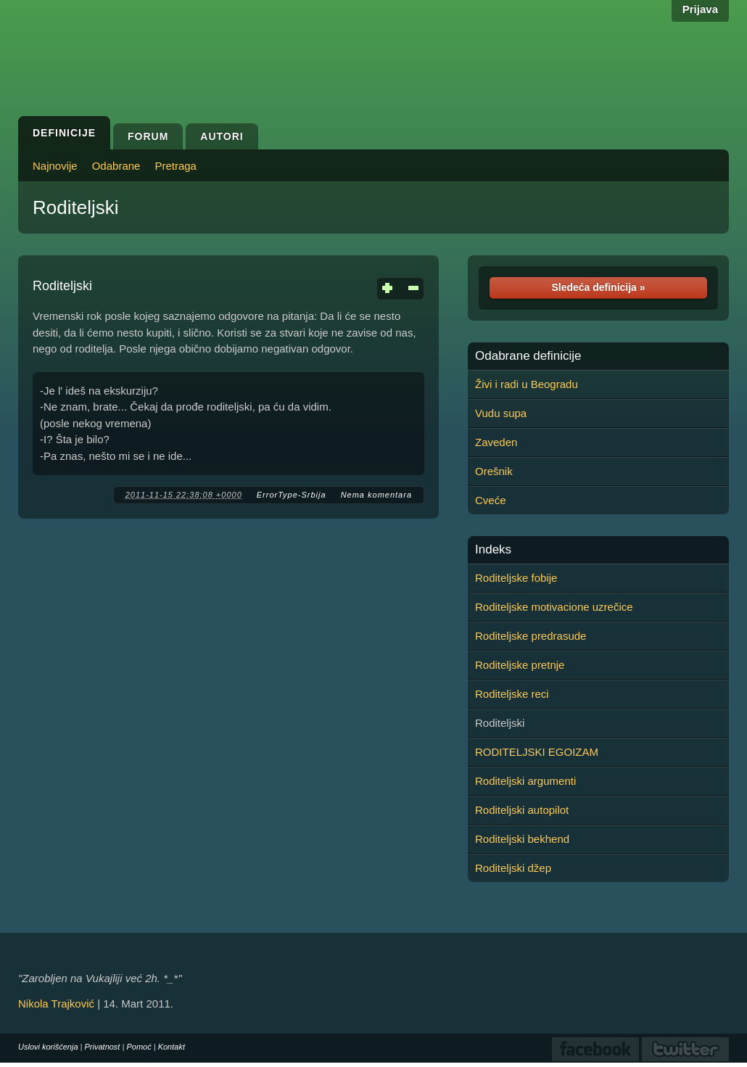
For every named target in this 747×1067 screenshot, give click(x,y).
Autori (221, 136)
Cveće (490, 500)
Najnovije (55, 166)
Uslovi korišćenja (48, 1046)
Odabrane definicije (528, 356)
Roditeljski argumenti (525, 781)
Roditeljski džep (513, 868)
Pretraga (175, 166)
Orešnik (494, 471)
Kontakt (171, 1046)
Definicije (64, 133)
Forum (148, 136)
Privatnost (102, 1046)
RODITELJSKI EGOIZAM (536, 752)
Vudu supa (501, 413)
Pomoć (138, 1046)
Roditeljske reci (512, 694)
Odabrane (116, 166)
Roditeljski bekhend (522, 839)
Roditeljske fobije (516, 578)
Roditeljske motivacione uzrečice (554, 607)
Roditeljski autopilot (522, 810)
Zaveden (496, 442)
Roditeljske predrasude (530, 636)
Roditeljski (76, 207)
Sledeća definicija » (598, 287)
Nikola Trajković (56, 1003)
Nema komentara (376, 494)
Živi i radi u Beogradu (526, 384)
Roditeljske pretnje (519, 665)
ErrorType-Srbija (291, 494)
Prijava (700, 9)
